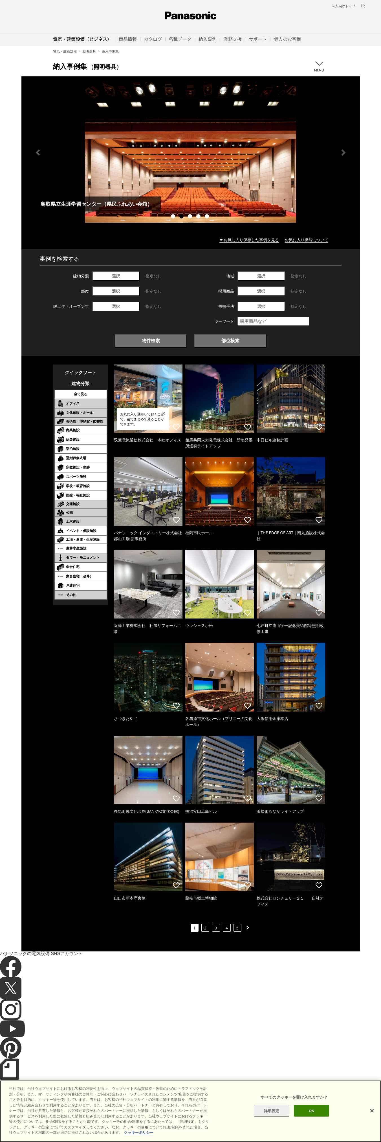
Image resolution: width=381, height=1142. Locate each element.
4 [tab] (199, 217)
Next (343, 152)
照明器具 (89, 51)
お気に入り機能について (306, 239)
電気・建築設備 (65, 51)
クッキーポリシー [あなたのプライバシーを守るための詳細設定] (138, 1132)
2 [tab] (182, 217)
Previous (37, 152)
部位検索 (230, 340)
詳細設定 (271, 1110)
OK (311, 1110)
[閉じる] (372, 1111)
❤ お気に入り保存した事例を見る (249, 239)
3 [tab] (190, 217)
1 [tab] (174, 217)
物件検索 (151, 340)
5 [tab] (207, 217)
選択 (116, 276)
